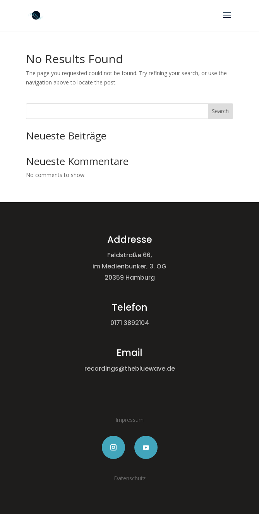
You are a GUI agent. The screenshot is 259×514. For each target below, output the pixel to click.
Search (220, 111)
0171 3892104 (129, 322)
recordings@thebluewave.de (129, 368)
